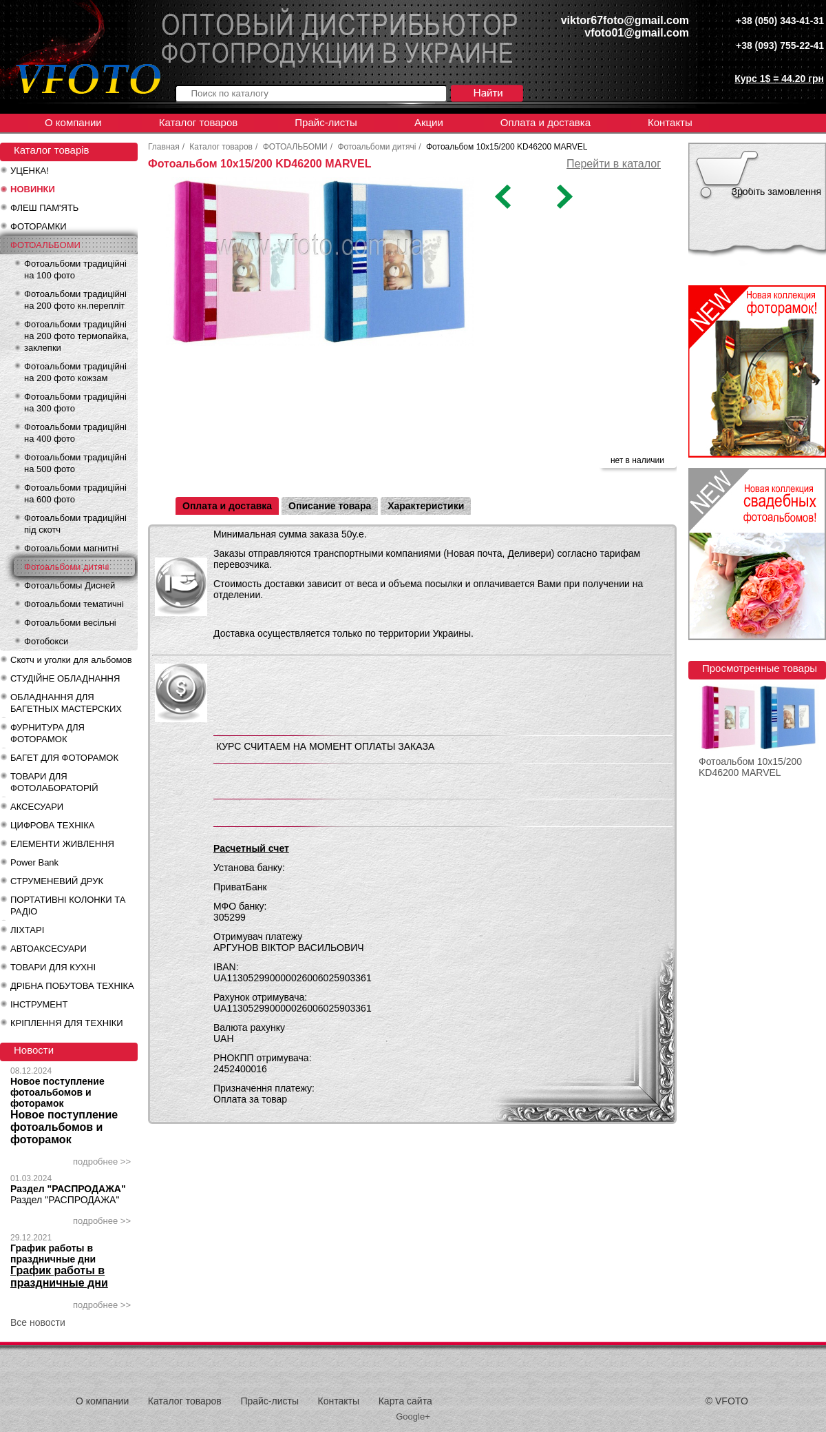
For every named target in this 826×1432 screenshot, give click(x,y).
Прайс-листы (326, 122)
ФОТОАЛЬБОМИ (45, 245)
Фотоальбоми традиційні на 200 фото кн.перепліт (75, 300)
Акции (428, 122)
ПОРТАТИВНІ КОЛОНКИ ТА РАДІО (67, 905)
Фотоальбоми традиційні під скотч (75, 524)
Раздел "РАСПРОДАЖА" (68, 1188)
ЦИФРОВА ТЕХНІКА (52, 825)
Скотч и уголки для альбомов (71, 660)
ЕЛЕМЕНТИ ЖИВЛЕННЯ (62, 844)
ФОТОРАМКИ (38, 226)
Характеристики (426, 505)
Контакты (670, 122)
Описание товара (329, 505)
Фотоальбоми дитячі (66, 567)
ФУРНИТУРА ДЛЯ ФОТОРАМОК (47, 733)
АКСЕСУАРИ (36, 806)
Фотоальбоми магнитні (71, 548)
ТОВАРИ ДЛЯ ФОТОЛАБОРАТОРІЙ (54, 782)
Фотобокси (46, 641)
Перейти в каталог (613, 164)
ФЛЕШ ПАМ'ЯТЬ (44, 208)
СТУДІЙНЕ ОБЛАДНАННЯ (65, 678)
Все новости (37, 1322)
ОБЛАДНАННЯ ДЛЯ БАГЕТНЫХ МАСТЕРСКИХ (66, 703)
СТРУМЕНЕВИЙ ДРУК (56, 881)
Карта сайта (405, 1401)
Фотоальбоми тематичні (74, 604)
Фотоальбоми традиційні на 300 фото (75, 402)
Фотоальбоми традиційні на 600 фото (75, 493)
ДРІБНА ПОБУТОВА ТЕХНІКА (72, 986)
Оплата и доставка (545, 122)
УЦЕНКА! (29, 170)
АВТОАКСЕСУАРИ (48, 948)
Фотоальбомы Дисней (69, 585)
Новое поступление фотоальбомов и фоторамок (57, 1092)
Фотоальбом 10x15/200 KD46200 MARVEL (750, 767)
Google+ (413, 1416)
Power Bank (34, 862)
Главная (164, 147)
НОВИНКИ (32, 189)
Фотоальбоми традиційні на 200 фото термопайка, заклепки (76, 336)
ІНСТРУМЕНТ (38, 1004)
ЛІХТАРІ (27, 930)
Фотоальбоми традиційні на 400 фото (75, 433)
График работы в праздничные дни (53, 1253)
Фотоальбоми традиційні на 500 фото (75, 463)
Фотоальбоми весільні (70, 622)
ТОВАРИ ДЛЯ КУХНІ (53, 967)
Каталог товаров (198, 122)
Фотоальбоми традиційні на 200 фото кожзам (75, 372)
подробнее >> (102, 1161)
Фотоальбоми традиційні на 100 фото (75, 269)
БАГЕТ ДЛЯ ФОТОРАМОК (64, 758)
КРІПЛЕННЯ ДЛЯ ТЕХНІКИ (66, 1023)
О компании (73, 122)
